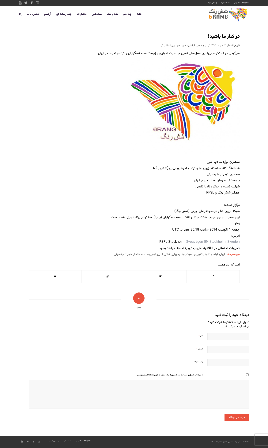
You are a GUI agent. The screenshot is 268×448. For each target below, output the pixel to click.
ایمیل (199, 349)
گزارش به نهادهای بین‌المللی (179, 45)
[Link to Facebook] (32, 3)
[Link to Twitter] (26, 3)
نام (200, 336)
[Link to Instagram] (37, 3)
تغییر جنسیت (194, 254)
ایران (222, 254)
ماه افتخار (139, 254)
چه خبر (200, 45)
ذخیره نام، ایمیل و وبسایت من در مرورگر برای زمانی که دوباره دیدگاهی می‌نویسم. (170, 375)
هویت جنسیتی (123, 254)
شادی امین (164, 254)
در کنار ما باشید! (224, 36)
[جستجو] (20, 14)
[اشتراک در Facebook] (213, 276)
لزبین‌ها (151, 254)
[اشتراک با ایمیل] (55, 276)
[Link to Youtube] (20, 3)
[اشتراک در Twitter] (160, 276)
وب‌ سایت (198, 361)
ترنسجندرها (211, 254)
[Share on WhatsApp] (107, 276)
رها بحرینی (178, 254)
